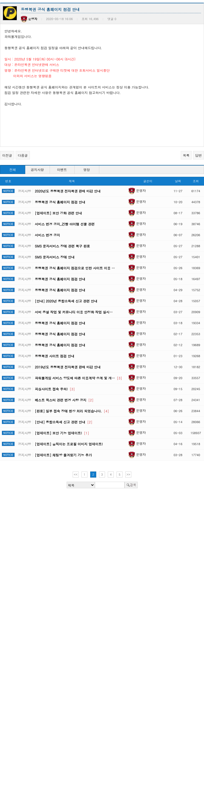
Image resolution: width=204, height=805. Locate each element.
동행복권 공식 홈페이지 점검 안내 (60, 202)
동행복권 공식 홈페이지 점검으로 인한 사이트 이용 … (75, 268)
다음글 (23, 155)
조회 (196, 181)
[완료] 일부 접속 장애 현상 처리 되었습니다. (72, 411)
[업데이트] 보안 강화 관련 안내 (58, 213)
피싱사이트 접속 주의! (55, 389)
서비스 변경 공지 (47, 235)
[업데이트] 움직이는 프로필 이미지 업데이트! (69, 444)
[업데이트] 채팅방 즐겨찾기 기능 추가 (63, 455)
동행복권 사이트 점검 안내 (54, 356)
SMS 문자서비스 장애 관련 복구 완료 (62, 246)
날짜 (178, 181)
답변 (198, 155)
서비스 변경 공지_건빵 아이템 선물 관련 (65, 224)
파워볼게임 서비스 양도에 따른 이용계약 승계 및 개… (78, 378)
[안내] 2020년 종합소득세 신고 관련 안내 (66, 301)
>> (128, 474)
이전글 (7, 155)
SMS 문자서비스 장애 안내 (55, 257)
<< (76, 474)
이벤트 (62, 169)
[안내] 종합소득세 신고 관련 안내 (63, 422)
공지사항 (37, 169)
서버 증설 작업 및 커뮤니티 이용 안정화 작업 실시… (74, 312)
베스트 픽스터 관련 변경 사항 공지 (64, 400)
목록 (186, 155)
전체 (12, 169)
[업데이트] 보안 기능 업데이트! (62, 433)
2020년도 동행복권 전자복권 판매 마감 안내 (68, 191)
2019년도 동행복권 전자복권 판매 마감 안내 (68, 367)
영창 (86, 169)
